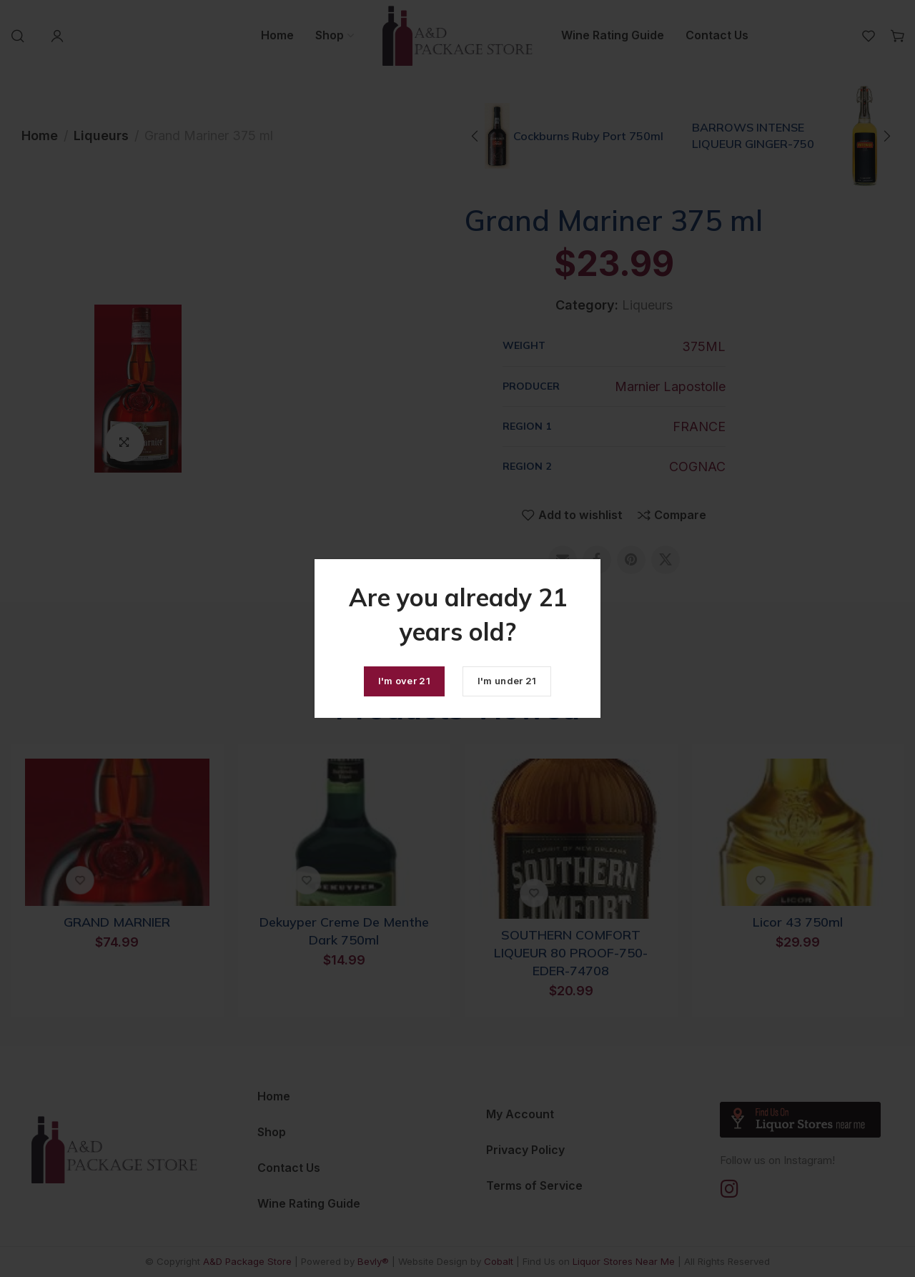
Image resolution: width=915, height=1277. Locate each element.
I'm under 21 (507, 680)
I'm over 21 (404, 680)
